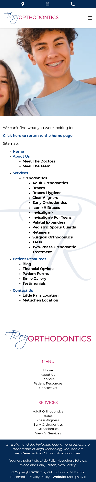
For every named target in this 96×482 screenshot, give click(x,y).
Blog (27, 264)
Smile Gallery (34, 279)
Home (18, 151)
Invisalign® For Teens (52, 217)
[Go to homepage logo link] (48, 339)
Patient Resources (29, 259)
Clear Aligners (45, 198)
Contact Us (23, 290)
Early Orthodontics (49, 203)
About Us (21, 156)
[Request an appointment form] (47, 4)
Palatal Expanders (48, 222)
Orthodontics (35, 178)
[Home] (31, 18)
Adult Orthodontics (50, 183)
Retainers (41, 232)
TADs (37, 242)
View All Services (48, 433)
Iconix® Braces (46, 208)
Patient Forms (36, 274)
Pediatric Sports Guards (54, 227)
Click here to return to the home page (37, 136)
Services (20, 173)
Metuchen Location (40, 300)
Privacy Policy (39, 476)
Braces (38, 188)
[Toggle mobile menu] (90, 18)
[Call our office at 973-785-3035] (72, 4)
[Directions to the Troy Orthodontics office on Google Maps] (22, 4)
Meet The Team (36, 166)
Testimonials (34, 283)
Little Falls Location (41, 295)
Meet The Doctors (39, 161)
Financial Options (39, 269)
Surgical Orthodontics (52, 237)
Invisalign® (42, 213)
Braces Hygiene (46, 193)
